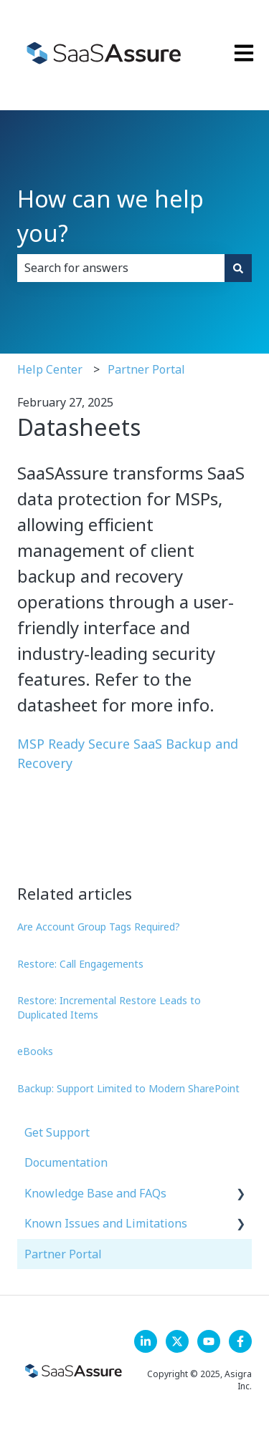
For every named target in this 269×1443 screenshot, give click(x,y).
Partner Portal (146, 369)
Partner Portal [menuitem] (63, 1254)
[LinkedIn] (145, 1341)
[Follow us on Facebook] (240, 1341)
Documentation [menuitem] (66, 1162)
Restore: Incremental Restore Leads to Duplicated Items (109, 1007)
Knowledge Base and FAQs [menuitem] (95, 1193)
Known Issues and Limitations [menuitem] (105, 1223)
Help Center (49, 369)
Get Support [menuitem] (57, 1132)
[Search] (238, 267)
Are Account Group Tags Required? (98, 926)
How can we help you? (110, 215)
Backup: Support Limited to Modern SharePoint (128, 1088)
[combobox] (121, 267)
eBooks (35, 1051)
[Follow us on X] (177, 1341)
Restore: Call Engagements (80, 964)
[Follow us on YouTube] (208, 1341)
